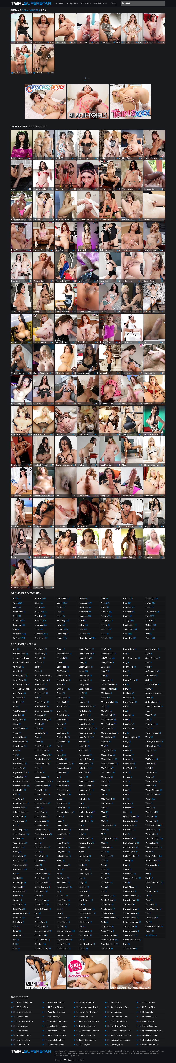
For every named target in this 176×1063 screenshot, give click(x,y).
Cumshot (41, 634)
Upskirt (149, 629)
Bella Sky (40, 658)
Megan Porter (108, 750)
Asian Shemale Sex (150, 1045)
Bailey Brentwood (21, 913)
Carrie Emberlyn (42, 764)
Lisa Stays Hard (87, 944)
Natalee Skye (108, 896)
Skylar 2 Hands (152, 658)
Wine (148, 869)
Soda (148, 662)
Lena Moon (84, 896)
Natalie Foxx (107, 904)
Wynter (149, 878)
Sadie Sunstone (131, 856)
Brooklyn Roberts (43, 711)
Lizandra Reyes (108, 654)
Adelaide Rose (20, 654)
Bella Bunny (40, 654)
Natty (104, 922)
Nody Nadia (129, 667)
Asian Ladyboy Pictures (121, 1035)
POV (127, 603)
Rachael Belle (130, 821)
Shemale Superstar (25, 1003)
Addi (16, 649)
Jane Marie (63, 918)
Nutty (127, 689)
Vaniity (150, 799)
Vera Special (151, 821)
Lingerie (84, 634)
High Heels (85, 607)
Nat (104, 891)
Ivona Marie (63, 882)
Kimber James (87, 812)
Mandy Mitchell (109, 702)
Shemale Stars (23, 1040)
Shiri (126, 944)
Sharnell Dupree (131, 931)
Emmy (61, 693)
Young (150, 638)
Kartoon (84, 742)
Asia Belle (18, 838)
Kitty (82, 834)
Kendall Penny (86, 786)
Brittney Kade (42, 706)
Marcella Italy (108, 715)
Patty (127, 742)
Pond (126, 786)
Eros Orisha (63, 715)
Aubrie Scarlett (20, 865)
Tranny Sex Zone (149, 1026)
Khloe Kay (84, 799)
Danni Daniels (42, 904)
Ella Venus (62, 671)
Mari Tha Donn (108, 724)
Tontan (149, 755)
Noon (126, 676)
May (104, 746)
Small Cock (130, 625)
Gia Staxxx (63, 772)
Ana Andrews (20, 764)
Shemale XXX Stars (150, 1040)
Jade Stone (63, 900)
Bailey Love (18, 922)
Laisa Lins (84, 860)
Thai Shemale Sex (87, 1035)
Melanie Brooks (109, 759)
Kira (81, 825)
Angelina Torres (21, 786)
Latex (82, 620)
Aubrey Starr (19, 860)
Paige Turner (130, 702)
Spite (148, 680)
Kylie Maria (85, 856)
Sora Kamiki (151, 676)
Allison (17, 724)
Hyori (60, 869)
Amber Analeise (20, 742)
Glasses (83, 598)
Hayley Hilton (64, 830)
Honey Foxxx (63, 865)
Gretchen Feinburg (65, 812)
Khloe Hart (85, 794)
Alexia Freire (19, 698)
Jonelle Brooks (87, 706)
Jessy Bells (84, 684)
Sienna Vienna (130, 948)
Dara (37, 918)
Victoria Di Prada (153, 825)
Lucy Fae (105, 667)
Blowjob (40, 612)
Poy (126, 799)
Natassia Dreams (110, 918)
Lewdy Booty (86, 900)
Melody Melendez (109, 764)
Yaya (148, 887)
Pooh (126, 790)
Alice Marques (20, 711)
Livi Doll (83, 948)
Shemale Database (56, 1003)
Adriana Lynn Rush (22, 658)
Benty (38, 667)
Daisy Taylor (41, 891)
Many (105, 706)
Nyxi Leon (128, 693)
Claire (38, 852)
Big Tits (40, 598)
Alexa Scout (19, 693)
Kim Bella (84, 808)
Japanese (85, 616)
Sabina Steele (130, 852)
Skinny (128, 620)
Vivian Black (151, 843)
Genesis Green (64, 768)
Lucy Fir (105, 671)
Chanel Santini (42, 794)
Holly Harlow (63, 847)
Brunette (40, 620)
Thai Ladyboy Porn (150, 1035)
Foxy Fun (62, 759)
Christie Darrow (42, 830)
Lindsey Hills (85, 935)
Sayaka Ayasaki (131, 909)
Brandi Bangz (42, 702)
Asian (17, 603)
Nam (104, 860)
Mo (103, 834)
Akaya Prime (19, 680)
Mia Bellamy (107, 768)
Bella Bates (41, 649)
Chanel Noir (41, 790)
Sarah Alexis (130, 887)
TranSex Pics (22, 1031)
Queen (127, 812)
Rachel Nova (130, 825)
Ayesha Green (19, 891)
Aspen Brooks (20, 843)
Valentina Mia (152, 781)
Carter (38, 768)
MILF (104, 598)
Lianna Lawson (87, 909)
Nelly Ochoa (107, 926)
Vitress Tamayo (154, 838)
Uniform (150, 625)
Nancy (105, 869)
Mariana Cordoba (110, 733)
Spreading (129, 638)
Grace (61, 799)
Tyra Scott (151, 772)
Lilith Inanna (85, 922)
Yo (148, 896)
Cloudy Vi (40, 860)
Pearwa (128, 759)
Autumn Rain (20, 869)
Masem (105, 742)
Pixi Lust (127, 777)
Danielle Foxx (42, 900)
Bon (38, 698)
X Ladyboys (116, 1003)
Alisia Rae (18, 715)
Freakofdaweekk (65, 764)
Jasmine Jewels (66, 931)
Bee (16, 940)
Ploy (126, 781)
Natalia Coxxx (108, 900)
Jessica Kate (85, 680)
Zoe (148, 922)
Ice (59, 874)
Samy (126, 865)
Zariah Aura (151, 918)
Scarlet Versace (131, 913)
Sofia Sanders (152, 671)
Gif (59, 777)
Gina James (63, 786)
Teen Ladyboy (148, 1021)
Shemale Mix (22, 1017)
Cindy (38, 843)
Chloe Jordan (42, 821)
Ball (15, 926)
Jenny (83, 662)
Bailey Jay (19, 918)
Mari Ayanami (108, 720)
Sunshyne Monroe (154, 693)
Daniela (39, 896)
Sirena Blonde (152, 649)
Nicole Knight (107, 931)
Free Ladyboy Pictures (57, 1026)
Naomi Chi (107, 882)
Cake (38, 737)
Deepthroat (41, 638)
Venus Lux (151, 816)
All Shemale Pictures (57, 1035)
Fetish (61, 616)
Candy (39, 742)
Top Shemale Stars (119, 1017)
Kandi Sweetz (86, 724)
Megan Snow (108, 755)
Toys (149, 616)
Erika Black (63, 702)
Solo (127, 634)
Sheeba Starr (130, 935)
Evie (59, 746)
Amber (17, 733)
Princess (128, 808)
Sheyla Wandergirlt (132, 940)
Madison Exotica (109, 684)
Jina (81, 698)
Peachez (128, 755)
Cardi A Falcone (43, 746)
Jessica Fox (85, 676)
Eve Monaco (63, 742)
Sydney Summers (154, 706)
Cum (39, 629)
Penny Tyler (129, 764)
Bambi (17, 931)
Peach (127, 750)
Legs (83, 629)
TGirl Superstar (69, 1060)
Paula (126, 746)
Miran (105, 830)
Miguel (105, 790)
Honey (61, 860)
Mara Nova (106, 711)
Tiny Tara (150, 750)
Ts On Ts (151, 620)
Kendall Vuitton (86, 790)
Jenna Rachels (86, 654)
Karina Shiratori (87, 733)
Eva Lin (61, 728)
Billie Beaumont (42, 680)
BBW (16, 629)
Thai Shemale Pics (25, 1021)
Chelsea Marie (42, 803)
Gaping (62, 638)
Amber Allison (19, 737)
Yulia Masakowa (153, 909)
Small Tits (130, 629)
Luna (104, 676)
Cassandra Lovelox (44, 781)
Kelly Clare (85, 768)
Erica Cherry (63, 698)
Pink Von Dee (129, 768)
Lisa (82, 940)
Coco (38, 865)
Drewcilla (62, 658)
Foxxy (61, 755)
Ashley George (21, 834)
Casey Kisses (42, 777)
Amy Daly (18, 759)
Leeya (83, 882)
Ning (126, 662)
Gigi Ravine (63, 781)
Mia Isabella (108, 772)
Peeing (105, 625)
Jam (59, 909)
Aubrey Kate (19, 856)
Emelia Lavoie (63, 680)
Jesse (83, 671)
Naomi (105, 878)
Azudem (17, 900)
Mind (104, 812)
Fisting (61, 625)
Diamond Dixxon (43, 931)
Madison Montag (109, 689)
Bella (16, 948)
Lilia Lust (84, 918)
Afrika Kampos (20, 676)
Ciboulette (40, 838)
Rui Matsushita (131, 843)
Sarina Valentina (132, 896)
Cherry (39, 808)
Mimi (104, 808)
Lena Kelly (84, 891)
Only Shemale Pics (119, 1021)
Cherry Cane (41, 812)
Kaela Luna (85, 711)
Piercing (106, 629)
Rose (126, 834)
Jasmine (62, 926)
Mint (104, 821)
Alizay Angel (19, 720)
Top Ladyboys (54, 1017)
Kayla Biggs (85, 755)
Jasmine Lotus (64, 935)
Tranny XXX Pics (86, 1017)
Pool (105, 634)
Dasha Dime (41, 922)
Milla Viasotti (108, 799)
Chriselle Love (41, 825)
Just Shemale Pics (56, 1045)
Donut (61, 649)
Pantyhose (107, 620)
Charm (38, 799)
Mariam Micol (108, 728)
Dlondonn (40, 944)
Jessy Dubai (85, 689)
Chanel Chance (42, 786)
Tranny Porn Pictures (88, 1012)
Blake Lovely (41, 693)
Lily (81, 926)
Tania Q (150, 715)
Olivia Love (129, 698)
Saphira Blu (129, 874)
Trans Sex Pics (148, 1003)
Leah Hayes (85, 874)
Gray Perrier (63, 808)
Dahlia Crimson (42, 882)
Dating (114, 3)
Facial (61, 607)
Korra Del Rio (86, 838)
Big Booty (19, 634)
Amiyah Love (20, 746)
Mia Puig (105, 781)
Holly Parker (63, 852)
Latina (83, 625)
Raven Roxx (129, 830)
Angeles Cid (20, 777)
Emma (61, 684)
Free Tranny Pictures (120, 1026)
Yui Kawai (150, 904)
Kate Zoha (85, 750)
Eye (60, 750)
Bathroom (19, 625)
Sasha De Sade (131, 900)
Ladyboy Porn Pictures (120, 1040)
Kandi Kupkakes (86, 720)
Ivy (59, 891)
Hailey (60, 821)
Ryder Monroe (130, 847)
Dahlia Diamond (42, 887)
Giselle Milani (63, 790)
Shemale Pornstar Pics (120, 1031)
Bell (15, 944)
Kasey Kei (84, 746)
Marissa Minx (108, 737)
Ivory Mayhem (64, 887)
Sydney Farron (152, 702)
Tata (148, 720)
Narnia (104, 887)
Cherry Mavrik (42, 816)
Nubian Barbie (130, 680)
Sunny (148, 689)
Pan (125, 711)
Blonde (40, 607)
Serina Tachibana (132, 922)
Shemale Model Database (90, 1007)
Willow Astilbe (152, 865)
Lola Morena (108, 658)
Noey (126, 671)
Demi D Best (41, 926)
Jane (60, 913)
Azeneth (18, 896)
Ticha (149, 737)
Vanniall (150, 808)
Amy (16, 755)
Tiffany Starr (152, 746)
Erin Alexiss (63, 706)
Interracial (85, 612)
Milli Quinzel (107, 803)
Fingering (63, 620)
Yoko (148, 900)
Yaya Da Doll (151, 891)
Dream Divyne (64, 654)
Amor (16, 750)
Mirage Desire (108, 825)
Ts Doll (149, 768)
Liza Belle (106, 649)
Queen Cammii (131, 816)
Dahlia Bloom (42, 878)
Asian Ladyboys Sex (56, 1012)
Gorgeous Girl (64, 794)
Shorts (127, 616)
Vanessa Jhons (152, 794)
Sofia (148, 667)
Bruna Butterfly (43, 720)
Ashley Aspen (20, 830)
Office (105, 607)
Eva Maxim (63, 733)
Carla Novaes (42, 750)
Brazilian (40, 616)
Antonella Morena (22, 812)
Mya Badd (106, 847)
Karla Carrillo (86, 737)
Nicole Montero (109, 940)
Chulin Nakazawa (43, 834)
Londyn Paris (107, 662)
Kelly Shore (85, 772)
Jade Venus (63, 904)
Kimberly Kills (86, 821)
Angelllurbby (19, 790)
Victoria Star (151, 834)
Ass (17, 607)
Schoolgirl (128, 612)
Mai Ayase (106, 693)
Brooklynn (40, 715)
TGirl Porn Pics (23, 1045)
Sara (126, 882)
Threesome (152, 612)
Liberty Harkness (87, 913)
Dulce (60, 662)
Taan (148, 711)
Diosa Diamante (42, 940)
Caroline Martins (42, 759)
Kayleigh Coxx (86, 759)
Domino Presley (43, 948)
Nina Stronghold (131, 658)
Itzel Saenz (63, 878)
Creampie (41, 625)
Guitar (60, 816)
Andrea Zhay (19, 768)
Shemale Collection (56, 1031)
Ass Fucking (19, 612)
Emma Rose (63, 689)
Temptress (151, 724)
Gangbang (62, 634)
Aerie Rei (17, 671)
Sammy (128, 860)
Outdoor (106, 612)
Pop (126, 794)
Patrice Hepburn (131, 737)
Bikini (39, 603)
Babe (17, 616)
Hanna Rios (62, 825)
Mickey (105, 786)
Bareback (19, 620)
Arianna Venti (19, 816)
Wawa (149, 852)
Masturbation (87, 638)
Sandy (127, 869)
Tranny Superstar (86, 1003)
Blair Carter (41, 689)
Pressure (128, 803)
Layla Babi (84, 869)
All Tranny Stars (24, 1035)
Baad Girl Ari (19, 904)
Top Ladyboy (84, 1045)
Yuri (147, 913)
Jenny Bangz (86, 667)
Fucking (62, 629)
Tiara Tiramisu (153, 733)
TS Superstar (148, 1012)
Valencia (149, 777)
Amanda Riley (20, 728)
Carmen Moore (43, 755)
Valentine (150, 786)
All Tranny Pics (148, 1007)
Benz (38, 671)
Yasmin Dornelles (154, 882)
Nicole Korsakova (109, 935)
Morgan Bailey (109, 838)
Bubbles (39, 724)
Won (148, 874)
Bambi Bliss (18, 935)
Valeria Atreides (153, 790)
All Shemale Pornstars (89, 1031)
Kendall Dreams (87, 781)
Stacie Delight (152, 684)
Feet (60, 612)
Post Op (128, 598)
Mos (104, 843)
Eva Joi (61, 724)
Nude (105, 603)
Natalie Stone (107, 913)
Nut (126, 684)
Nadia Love (107, 856)
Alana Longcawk (21, 684)
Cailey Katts (41, 733)
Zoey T (149, 931)
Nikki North (107, 948)
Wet (148, 634)
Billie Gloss (40, 684)
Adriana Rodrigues (22, 662)
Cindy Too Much (42, 847)
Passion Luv (129, 728)
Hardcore (85, 603)
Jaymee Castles (64, 940)
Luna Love (107, 680)
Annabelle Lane (21, 803)
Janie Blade (63, 922)
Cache (39, 728)
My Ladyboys (116, 1012)
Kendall (83, 777)
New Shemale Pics (87, 1026)
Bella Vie (39, 662)
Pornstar (106, 638)
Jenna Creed (64, 948)
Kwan (82, 852)
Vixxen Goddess (153, 847)
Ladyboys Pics (117, 1045)
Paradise (128, 715)
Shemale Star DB (24, 1012)
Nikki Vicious (130, 649)
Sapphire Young (132, 878)
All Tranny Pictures (56, 1007)
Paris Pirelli (128, 724)
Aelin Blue (18, 667)
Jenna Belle (63, 944)
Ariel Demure (20, 821)
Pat (126, 733)
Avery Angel (19, 882)
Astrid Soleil (18, 847)
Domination (63, 598)
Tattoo (150, 603)
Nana (104, 865)
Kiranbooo (84, 830)
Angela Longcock (21, 772)
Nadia (105, 852)
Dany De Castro (43, 909)
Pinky (127, 772)
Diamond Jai (41, 935)
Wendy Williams (153, 856)
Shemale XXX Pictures (58, 1021)
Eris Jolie (62, 711)
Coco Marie (40, 869)
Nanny (105, 874)
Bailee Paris (19, 909)
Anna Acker (18, 799)
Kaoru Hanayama (88, 728)
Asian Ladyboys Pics (119, 1007)
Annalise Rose (20, 808)
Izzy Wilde (62, 896)
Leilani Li (84, 887)
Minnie (104, 816)
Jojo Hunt (84, 702)
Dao (38, 913)
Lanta (83, 865)
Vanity (148, 803)
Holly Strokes (64, 856)
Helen (60, 838)
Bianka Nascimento (44, 676)
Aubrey (17, 852)
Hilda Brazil (63, 843)
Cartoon (39, 772)
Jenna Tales (85, 658)
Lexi (82, 904)
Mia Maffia (107, 777)
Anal (16, 598)
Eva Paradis (63, 737)
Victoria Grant (152, 830)
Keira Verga (86, 764)
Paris (126, 720)
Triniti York (150, 764)
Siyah (148, 654)
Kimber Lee (86, 816)
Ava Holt (18, 878)
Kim (81, 803)
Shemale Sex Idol (149, 1017)
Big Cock (19, 638)
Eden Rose (63, 667)
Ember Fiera (63, 676)
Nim (126, 654)
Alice (16, 706)
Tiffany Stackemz (154, 742)
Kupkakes (84, 847)
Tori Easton (151, 759)
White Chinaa (152, 860)
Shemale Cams (100, 3)
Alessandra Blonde (22, 689)
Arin (16, 825)
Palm (126, 706)
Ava (16, 874)
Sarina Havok (129, 891)
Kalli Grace (85, 715)
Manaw (105, 698)
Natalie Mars (108, 909)
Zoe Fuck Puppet (154, 926)
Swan (149, 698)
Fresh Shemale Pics (87, 1040)
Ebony (62, 603)
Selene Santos (131, 918)
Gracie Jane (63, 803)
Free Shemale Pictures (89, 1021)
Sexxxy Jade (130, 926)
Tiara (149, 728)
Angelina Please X (22, 781)
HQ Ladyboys (22, 1026)
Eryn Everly (62, 720)
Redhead (129, 607)
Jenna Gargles (86, 649)
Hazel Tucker (63, 834)
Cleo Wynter (41, 856)
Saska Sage (129, 904)
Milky (104, 794)
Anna (16, 794)
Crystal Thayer (42, 874)
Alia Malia (18, 702)
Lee (82, 878)
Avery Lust (18, 887)
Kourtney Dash (86, 843)
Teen (149, 607)
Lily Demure (85, 931)
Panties (106, 616)
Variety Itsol (151, 812)
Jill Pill (83, 693)
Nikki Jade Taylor (109, 944)
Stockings (151, 598)
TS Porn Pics (22, 1007)
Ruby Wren (129, 838)
